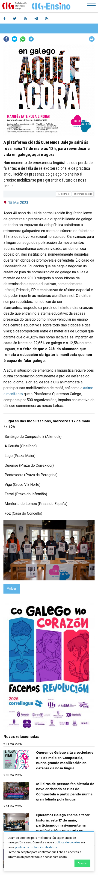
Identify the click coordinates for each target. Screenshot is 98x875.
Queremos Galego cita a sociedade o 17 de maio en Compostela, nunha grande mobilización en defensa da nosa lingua (64, 760)
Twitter (14, 39)
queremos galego (83, 194)
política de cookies (67, 842)
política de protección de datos (36, 847)
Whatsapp (23, 39)
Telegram (31, 39)
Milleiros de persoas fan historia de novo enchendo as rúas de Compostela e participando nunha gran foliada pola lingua (65, 792)
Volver (11, 589)
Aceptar (82, 863)
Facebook (6, 39)
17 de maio (63, 194)
